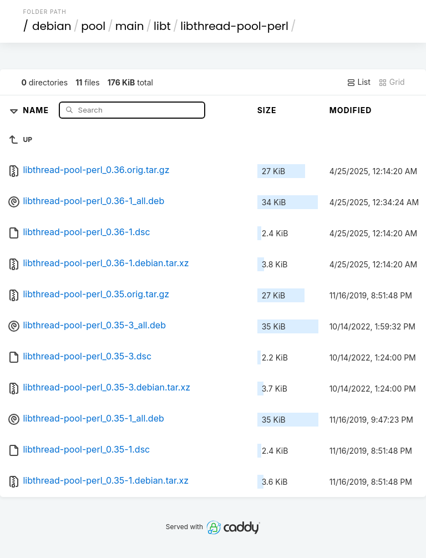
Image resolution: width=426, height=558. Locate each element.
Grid (391, 82)
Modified (350, 110)
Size (267, 110)
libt (162, 26)
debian (52, 26)
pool (93, 26)
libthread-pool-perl (234, 26)
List (359, 82)
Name (37, 109)
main (129, 26)
